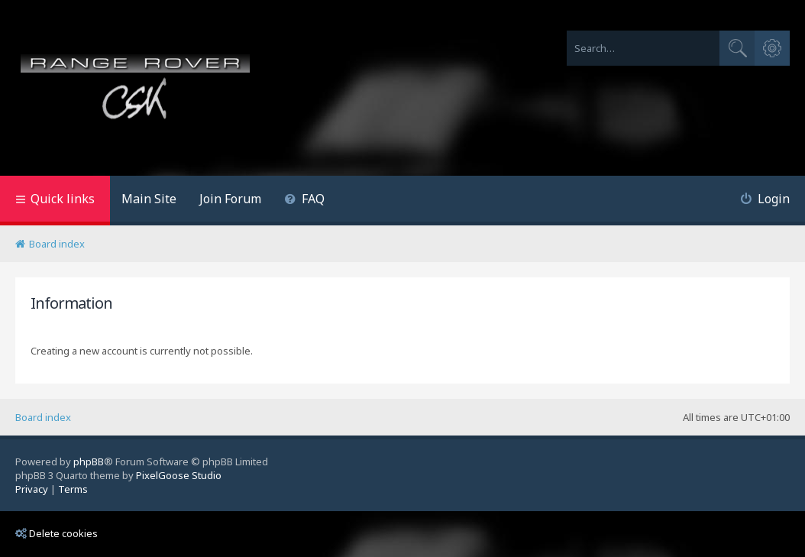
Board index (43, 417)
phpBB (88, 461)
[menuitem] (304, 200)
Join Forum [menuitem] (230, 198)
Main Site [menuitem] (148, 198)
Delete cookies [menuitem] (56, 533)
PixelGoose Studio (178, 475)
